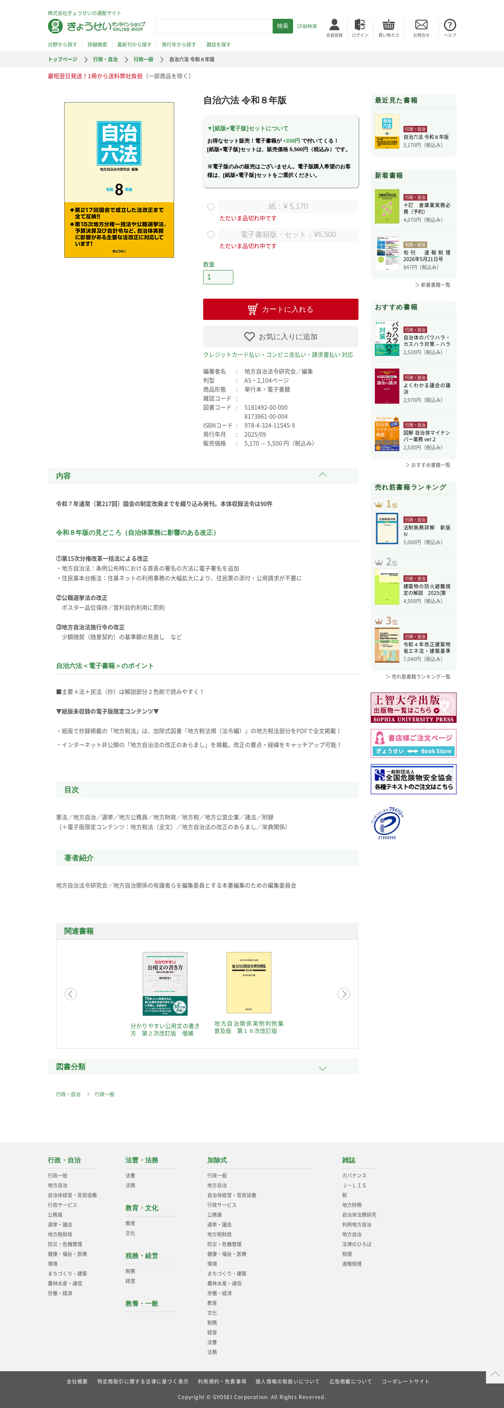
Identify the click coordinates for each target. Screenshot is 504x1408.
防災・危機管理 (65, 1244)
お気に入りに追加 (288, 337)
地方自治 (57, 1185)
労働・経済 (60, 1293)
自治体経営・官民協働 (72, 1195)
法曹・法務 (141, 1160)
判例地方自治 (357, 1224)
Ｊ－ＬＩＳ (354, 1185)
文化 (130, 1233)
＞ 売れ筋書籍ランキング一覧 (417, 676)
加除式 (217, 1160)
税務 (130, 1271)
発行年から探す (179, 44)
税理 (347, 1254)
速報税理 (352, 1263)
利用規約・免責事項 (222, 1381)
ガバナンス (354, 1175)
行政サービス (62, 1205)
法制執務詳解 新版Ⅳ (426, 530)
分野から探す (62, 44)
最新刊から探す (134, 44)
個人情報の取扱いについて (287, 1381)
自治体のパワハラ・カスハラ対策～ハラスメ (426, 340)
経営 (130, 1281)
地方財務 (352, 1205)
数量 (209, 264)
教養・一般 (141, 1303)
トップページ (62, 59)
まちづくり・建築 (67, 1273)
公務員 (55, 1214)
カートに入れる (288, 309)
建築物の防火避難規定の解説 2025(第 (426, 589)
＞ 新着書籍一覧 (432, 284)
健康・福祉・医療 (67, 1254)
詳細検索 (307, 26)
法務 (130, 1185)
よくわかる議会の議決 (426, 388)
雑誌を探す (218, 44)
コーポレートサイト (406, 1381)
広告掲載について (351, 1381)
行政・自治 (105, 59)
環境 (53, 1263)
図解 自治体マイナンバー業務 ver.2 (426, 436)
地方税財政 (60, 1234)
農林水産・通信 (65, 1283)
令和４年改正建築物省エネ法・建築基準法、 (426, 647)
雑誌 (348, 1160)
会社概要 (77, 1381)
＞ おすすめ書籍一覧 (427, 465)
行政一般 (143, 59)
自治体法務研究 (359, 1214)
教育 (130, 1223)
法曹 (130, 1175)
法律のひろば (357, 1244)
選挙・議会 (60, 1224)
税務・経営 (141, 1255)
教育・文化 (141, 1208)
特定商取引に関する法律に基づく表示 (143, 1381)
